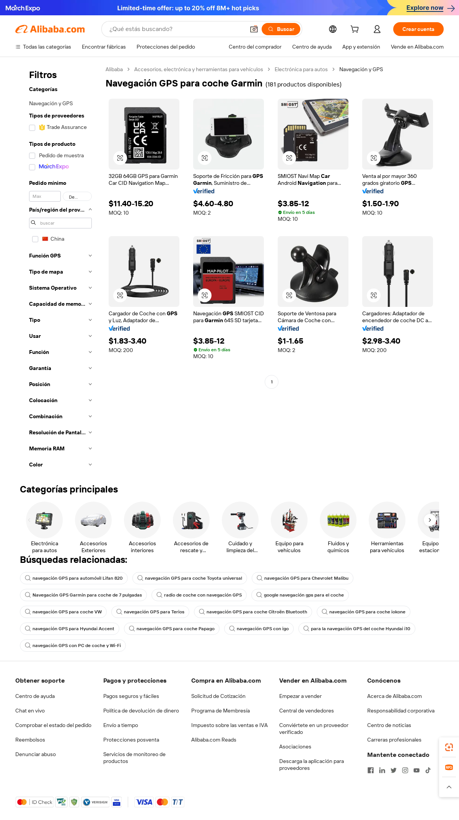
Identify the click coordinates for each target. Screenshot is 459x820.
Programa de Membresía (220, 711)
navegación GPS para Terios (150, 612)
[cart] (356, 30)
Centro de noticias (389, 725)
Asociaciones (295, 746)
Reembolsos (30, 740)
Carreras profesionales (394, 740)
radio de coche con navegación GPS (199, 595)
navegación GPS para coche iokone (363, 612)
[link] (449, 747)
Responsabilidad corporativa (401, 711)
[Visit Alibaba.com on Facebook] (370, 770)
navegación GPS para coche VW (63, 612)
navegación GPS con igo (259, 629)
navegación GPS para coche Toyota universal (189, 578)
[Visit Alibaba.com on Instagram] (405, 770)
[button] (254, 29)
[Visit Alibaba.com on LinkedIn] (382, 770)
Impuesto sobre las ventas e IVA (229, 725)
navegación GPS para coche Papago (172, 629)
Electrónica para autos (301, 69)
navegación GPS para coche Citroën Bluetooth (253, 612)
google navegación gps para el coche (300, 595)
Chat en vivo (30, 711)
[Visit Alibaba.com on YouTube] (416, 770)
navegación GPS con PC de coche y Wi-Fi (73, 645)
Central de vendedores (306, 711)
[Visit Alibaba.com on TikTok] (428, 770)
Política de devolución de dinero (141, 711)
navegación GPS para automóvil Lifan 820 (74, 578)
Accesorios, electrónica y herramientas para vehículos (198, 69)
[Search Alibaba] (176, 29)
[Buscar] (281, 29)
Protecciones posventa (131, 740)
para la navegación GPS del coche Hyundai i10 (356, 629)
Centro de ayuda (35, 696)
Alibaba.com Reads (213, 740)
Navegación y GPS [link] (361, 69)
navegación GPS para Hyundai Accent (69, 629)
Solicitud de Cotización (218, 696)
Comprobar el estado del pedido (53, 725)
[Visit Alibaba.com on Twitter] (393, 770)
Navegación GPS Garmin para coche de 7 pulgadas (83, 595)
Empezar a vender (300, 696)
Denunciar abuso (35, 754)
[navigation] (58, 269)
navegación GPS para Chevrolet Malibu (302, 578)
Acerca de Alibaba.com (394, 696)
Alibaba (114, 69)
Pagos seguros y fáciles (131, 696)
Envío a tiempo (120, 725)
